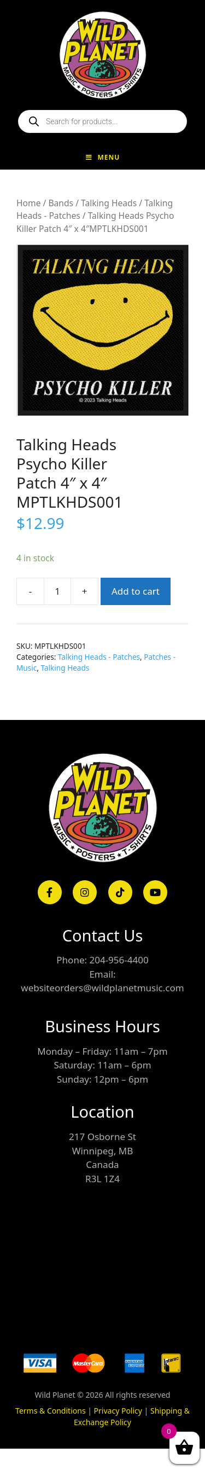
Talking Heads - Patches (99, 657)
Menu (102, 157)
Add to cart (136, 591)
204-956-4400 (118, 960)
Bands (60, 203)
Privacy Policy (118, 1410)
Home (28, 203)
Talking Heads (109, 203)
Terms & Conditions (50, 1410)
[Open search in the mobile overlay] (102, 121)
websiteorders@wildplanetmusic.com (102, 987)
